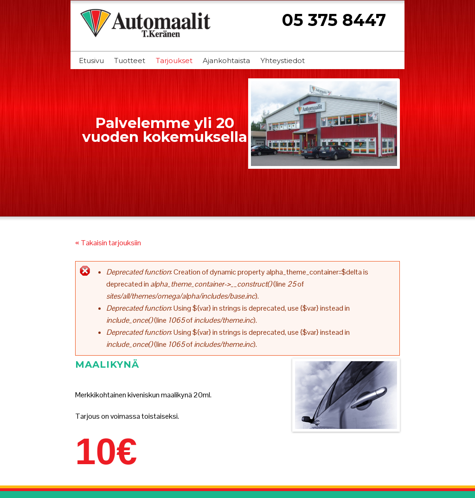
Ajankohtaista (226, 60)
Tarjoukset (174, 60)
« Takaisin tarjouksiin (108, 243)
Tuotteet (129, 60)
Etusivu (91, 60)
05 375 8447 (334, 20)
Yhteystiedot (283, 60)
